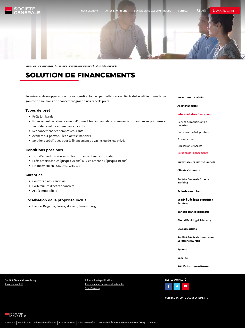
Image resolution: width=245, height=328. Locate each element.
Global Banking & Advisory (194, 220)
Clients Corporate (188, 170)
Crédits (152, 322)
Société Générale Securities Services (195, 201)
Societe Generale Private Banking (193, 180)
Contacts (10, 322)
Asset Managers (187, 106)
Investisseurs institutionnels (196, 162)
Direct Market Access (190, 146)
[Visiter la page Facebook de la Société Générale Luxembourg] (168, 286)
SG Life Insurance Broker (193, 266)
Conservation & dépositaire (194, 132)
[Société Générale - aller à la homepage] (42, 10)
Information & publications (99, 280)
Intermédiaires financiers (194, 114)
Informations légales (45, 322)
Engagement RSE (14, 284)
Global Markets (187, 229)
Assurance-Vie (186, 139)
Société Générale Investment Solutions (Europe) (196, 239)
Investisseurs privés (190, 97)
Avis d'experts (92, 287)
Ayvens (182, 249)
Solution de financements (193, 153)
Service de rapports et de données (192, 123)
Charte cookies (67, 322)
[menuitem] (197, 97)
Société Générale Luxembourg (21, 280)
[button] (225, 10)
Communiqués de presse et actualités (104, 284)
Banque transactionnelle (193, 212)
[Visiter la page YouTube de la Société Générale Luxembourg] (185, 286)
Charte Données (86, 322)
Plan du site (24, 322)
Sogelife (182, 258)
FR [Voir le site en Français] (204, 11)
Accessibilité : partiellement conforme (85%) (122, 322)
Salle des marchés (189, 191)
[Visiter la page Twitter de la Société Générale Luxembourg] (177, 286)
